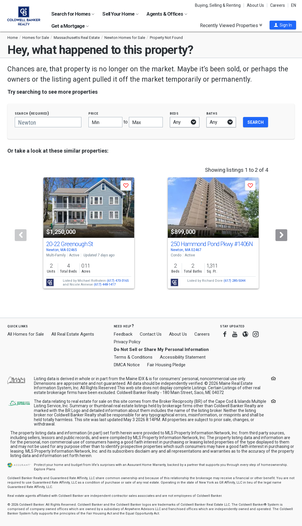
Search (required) (32, 113)
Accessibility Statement (183, 357)
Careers (277, 5)
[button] (283, 25)
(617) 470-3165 (118, 281)
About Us (255, 5)
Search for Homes (72, 14)
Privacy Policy (127, 341)
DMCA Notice (127, 364)
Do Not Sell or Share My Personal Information (161, 349)
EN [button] (293, 5)
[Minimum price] (105, 122)
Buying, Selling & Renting (218, 5)
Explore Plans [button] (44, 469)
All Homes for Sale (25, 334)
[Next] (281, 235)
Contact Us (151, 334)
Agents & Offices (167, 14)
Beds (174, 113)
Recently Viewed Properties (231, 25)
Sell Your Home (120, 14)
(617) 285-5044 (234, 281)
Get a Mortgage (70, 26)
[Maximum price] (146, 122)
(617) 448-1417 (105, 284)
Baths (212, 113)
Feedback (123, 334)
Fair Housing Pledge (166, 364)
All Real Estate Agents (72, 334)
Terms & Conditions (133, 357)
